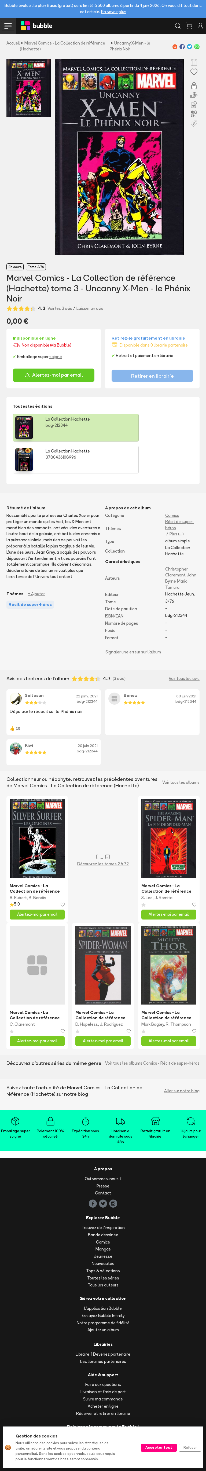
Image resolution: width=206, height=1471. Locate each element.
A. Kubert (18, 865)
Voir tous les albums (181, 750)
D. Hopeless (86, 992)
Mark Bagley (152, 992)
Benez (130, 663)
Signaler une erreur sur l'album (133, 620)
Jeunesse (103, 1224)
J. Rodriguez (111, 992)
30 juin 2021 (186, 664)
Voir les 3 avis (59, 308)
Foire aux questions (103, 1352)
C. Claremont (22, 992)
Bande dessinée (103, 1202)
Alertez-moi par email (54, 376)
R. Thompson (178, 992)
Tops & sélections (103, 1238)
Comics (172, 483)
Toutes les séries (103, 1246)
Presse (103, 1154)
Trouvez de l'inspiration (103, 1195)
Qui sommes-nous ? (103, 1146)
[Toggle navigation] (8, 26)
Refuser (190, 1447)
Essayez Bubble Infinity (103, 1283)
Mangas (103, 1217)
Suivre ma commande (103, 1367)
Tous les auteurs (103, 1253)
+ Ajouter (36, 561)
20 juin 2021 (88, 713)
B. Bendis (37, 865)
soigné (55, 356)
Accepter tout (158, 1447)
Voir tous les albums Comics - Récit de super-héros (152, 1031)
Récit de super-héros (179, 492)
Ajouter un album (103, 1297)
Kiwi (29, 713)
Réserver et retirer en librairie (103, 1381)
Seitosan (34, 663)
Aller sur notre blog (182, 1058)
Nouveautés (103, 1231)
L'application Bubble (103, 1276)
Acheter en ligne (103, 1374)
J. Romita (163, 865)
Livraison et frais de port (103, 1359)
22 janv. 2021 (87, 664)
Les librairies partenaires (103, 1329)
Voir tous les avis (184, 646)
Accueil (13, 43)
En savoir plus (113, 11)
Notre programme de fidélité (103, 1290)
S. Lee (147, 865)
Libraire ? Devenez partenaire (103, 1322)
